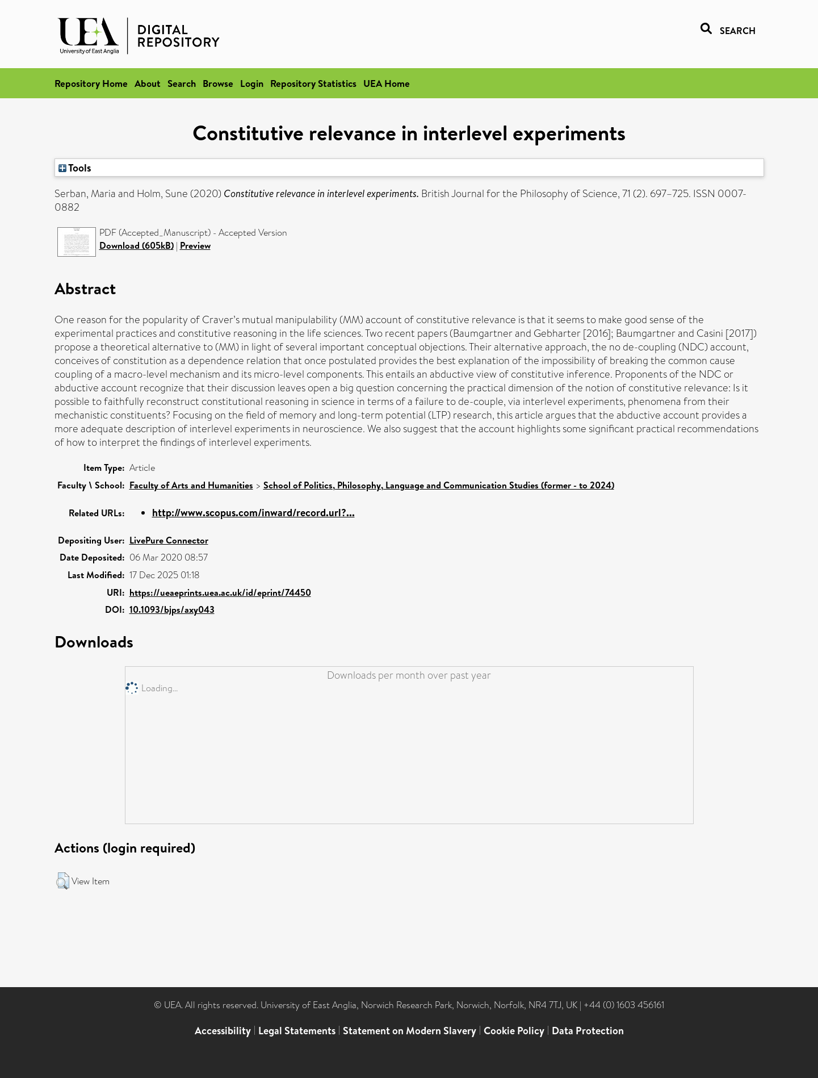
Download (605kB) (136, 245)
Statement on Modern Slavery (409, 1030)
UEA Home (386, 83)
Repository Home (91, 83)
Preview (195, 245)
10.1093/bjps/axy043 (172, 609)
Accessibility (223, 1030)
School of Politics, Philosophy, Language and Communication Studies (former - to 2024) (438, 485)
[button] (62, 880)
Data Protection (588, 1030)
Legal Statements (296, 1030)
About (148, 83)
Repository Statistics (313, 83)
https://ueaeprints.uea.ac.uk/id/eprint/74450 (220, 592)
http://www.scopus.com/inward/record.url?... (253, 512)
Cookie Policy (514, 1030)
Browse (218, 83)
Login (251, 83)
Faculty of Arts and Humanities (191, 485)
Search (181, 83)
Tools (74, 167)
